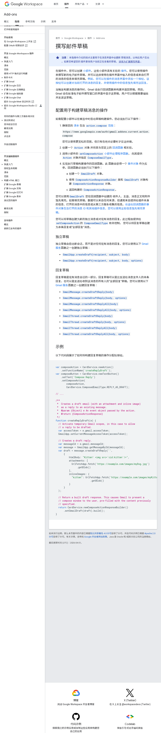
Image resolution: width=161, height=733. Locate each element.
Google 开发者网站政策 (95, 536)
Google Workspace (73, 38)
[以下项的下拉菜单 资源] (104, 4)
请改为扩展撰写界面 (129, 61)
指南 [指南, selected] (17, 21)
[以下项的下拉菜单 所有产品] (88, 4)
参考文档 (30, 21)
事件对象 (133, 163)
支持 (53, 21)
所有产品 (79, 4)
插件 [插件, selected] (66, 4)
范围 (99, 125)
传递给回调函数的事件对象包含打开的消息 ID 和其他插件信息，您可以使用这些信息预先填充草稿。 (102, 208)
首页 (56, 4)
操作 (123, 70)
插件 (90, 38)
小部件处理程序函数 (116, 153)
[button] (22, 62)
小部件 (87, 70)
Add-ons (10, 14)
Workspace (27, 4)
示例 (43, 21)
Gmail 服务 (62, 285)
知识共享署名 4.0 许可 (100, 533)
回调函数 (117, 147)
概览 (6, 21)
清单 (76, 125)
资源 (97, 4)
